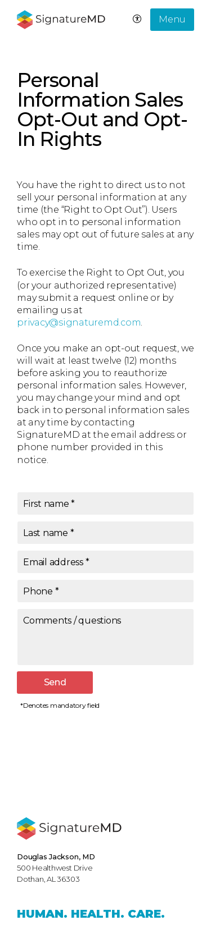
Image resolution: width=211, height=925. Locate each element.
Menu (172, 19)
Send (55, 682)
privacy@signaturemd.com (79, 322)
